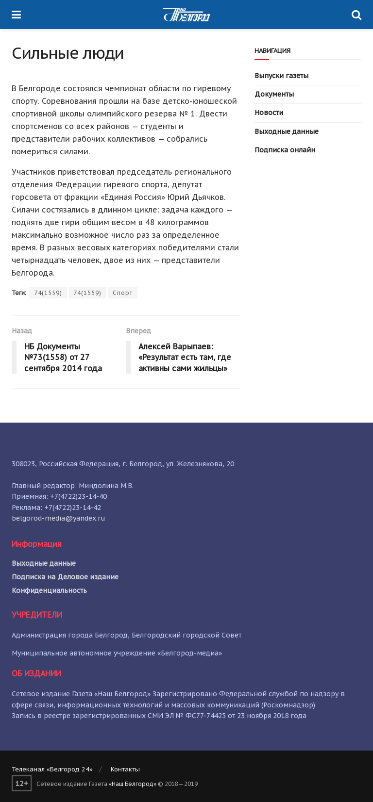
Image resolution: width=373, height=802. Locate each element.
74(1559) (48, 292)
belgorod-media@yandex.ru (58, 518)
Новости (268, 112)
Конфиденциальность (49, 590)
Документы (274, 94)
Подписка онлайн (284, 150)
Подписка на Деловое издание (65, 577)
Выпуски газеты (281, 75)
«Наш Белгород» (132, 783)
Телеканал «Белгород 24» (52, 769)
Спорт (123, 292)
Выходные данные (286, 131)
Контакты (125, 769)
